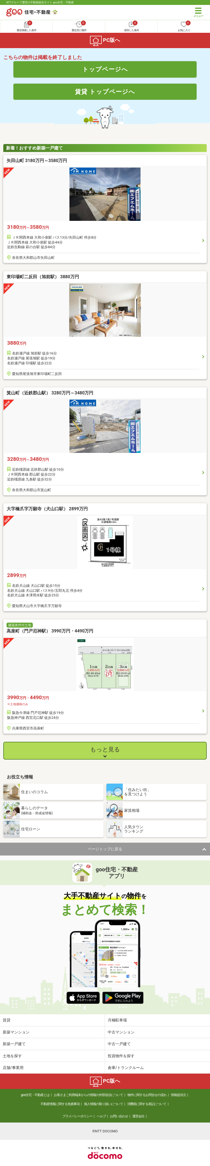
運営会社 (138, 1116)
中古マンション (121, 1032)
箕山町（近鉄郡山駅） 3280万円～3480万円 (50, 392)
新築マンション (16, 1032)
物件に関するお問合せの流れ (147, 1095)
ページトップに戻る (105, 849)
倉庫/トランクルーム (126, 1067)
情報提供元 (178, 1095)
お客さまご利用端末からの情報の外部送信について (88, 1095)
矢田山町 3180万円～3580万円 (37, 160)
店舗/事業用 (13, 1067)
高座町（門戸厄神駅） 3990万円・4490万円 (50, 631)
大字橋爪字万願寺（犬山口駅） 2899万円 (47, 508)
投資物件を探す (121, 1056)
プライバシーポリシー (77, 1116)
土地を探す (12, 1056)
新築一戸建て (14, 1044)
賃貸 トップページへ (105, 91)
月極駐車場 (117, 1020)
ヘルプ (101, 1116)
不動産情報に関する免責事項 (60, 1104)
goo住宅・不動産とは (35, 1095)
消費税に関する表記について (146, 1104)
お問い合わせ (119, 1116)
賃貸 (6, 1020)
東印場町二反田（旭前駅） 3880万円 (43, 276)
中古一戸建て (119, 1044)
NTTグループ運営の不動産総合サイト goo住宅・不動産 (40, 2)
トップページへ (105, 69)
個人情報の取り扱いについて (103, 1104)
